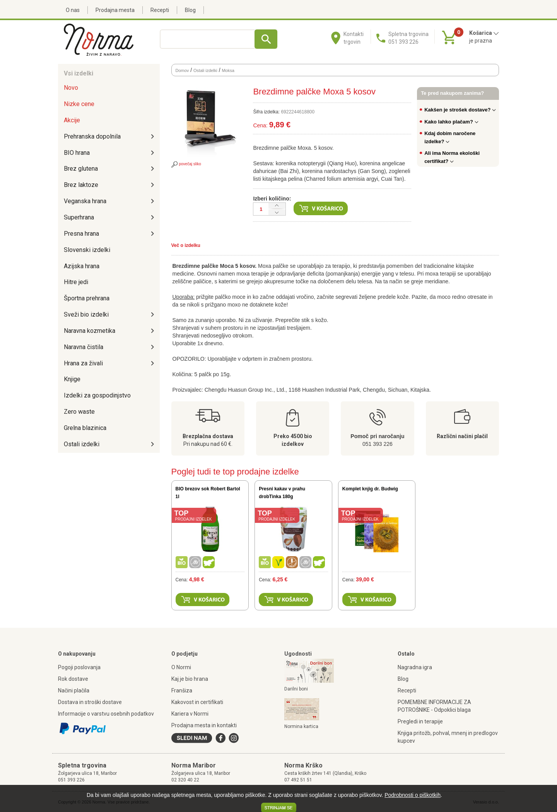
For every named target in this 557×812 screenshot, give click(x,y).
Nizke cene (79, 104)
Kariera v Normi (189, 714)
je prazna (480, 41)
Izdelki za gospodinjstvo (97, 395)
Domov (182, 70)
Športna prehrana (86, 298)
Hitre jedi (76, 282)
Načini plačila (73, 690)
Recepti (159, 10)
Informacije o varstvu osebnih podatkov (106, 714)
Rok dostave (73, 679)
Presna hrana (81, 233)
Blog (190, 10)
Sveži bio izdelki (86, 314)
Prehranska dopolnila (92, 136)
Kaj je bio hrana (189, 679)
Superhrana (79, 217)
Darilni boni (296, 689)
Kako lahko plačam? (451, 122)
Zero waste (79, 411)
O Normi (181, 667)
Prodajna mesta (115, 10)
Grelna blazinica (85, 428)
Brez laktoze (81, 184)
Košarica (484, 33)
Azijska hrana (81, 266)
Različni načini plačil (462, 436)
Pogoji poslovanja (79, 667)
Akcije (72, 120)
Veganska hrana (85, 201)
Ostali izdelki (81, 444)
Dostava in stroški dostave (90, 702)
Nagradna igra (415, 667)
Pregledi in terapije (420, 721)
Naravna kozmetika (89, 330)
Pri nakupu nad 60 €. (207, 444)
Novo (71, 87)
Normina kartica (301, 726)
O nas (73, 10)
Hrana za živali (83, 363)
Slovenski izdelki (87, 250)
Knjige (72, 379)
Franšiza (181, 690)
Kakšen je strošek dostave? (460, 110)
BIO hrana (77, 152)
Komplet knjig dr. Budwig (370, 489)
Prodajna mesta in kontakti (204, 725)
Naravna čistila (83, 347)
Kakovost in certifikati (197, 702)
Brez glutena (81, 168)
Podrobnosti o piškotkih (412, 795)
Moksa (228, 70)
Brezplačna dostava (208, 436)
